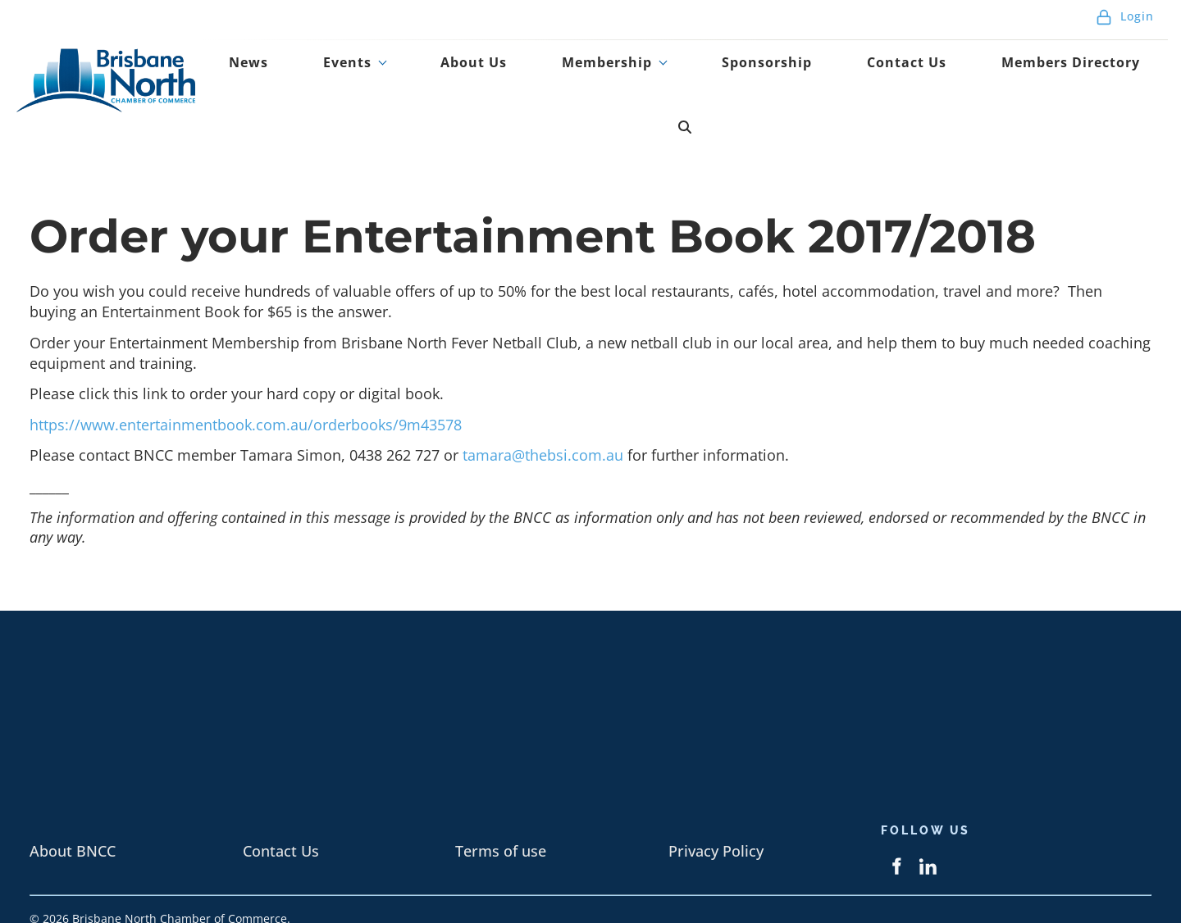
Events (441, 76)
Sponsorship (785, 76)
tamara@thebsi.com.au (545, 401)
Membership (649, 76)
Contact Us (900, 76)
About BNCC (73, 797)
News (371, 76)
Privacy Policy (716, 797)
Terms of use (500, 797)
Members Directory (1044, 76)
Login (1125, 24)
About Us (540, 76)
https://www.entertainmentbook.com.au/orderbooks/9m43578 (246, 371)
